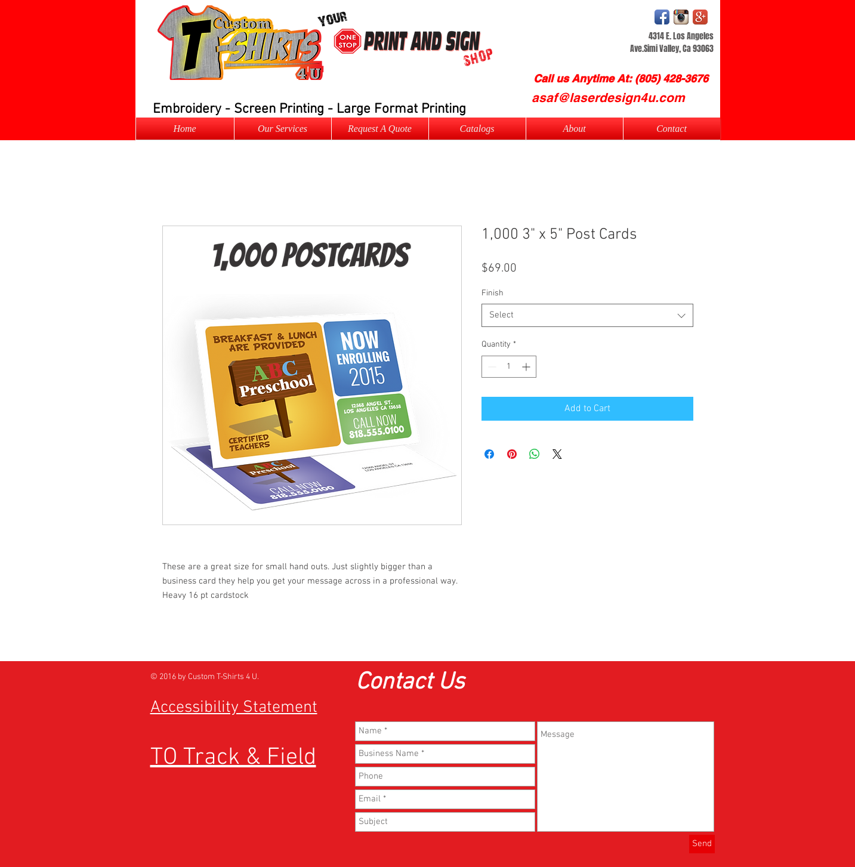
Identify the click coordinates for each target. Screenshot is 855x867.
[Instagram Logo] (681, 17)
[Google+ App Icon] (700, 17)
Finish (492, 293)
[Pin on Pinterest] (512, 454)
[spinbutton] (509, 366)
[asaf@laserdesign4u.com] (609, 97)
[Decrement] (490, 366)
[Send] (702, 844)
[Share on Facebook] (489, 454)
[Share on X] (557, 454)
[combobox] (587, 315)
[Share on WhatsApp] (534, 454)
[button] (380, 129)
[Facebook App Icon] (662, 17)
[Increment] (527, 366)
